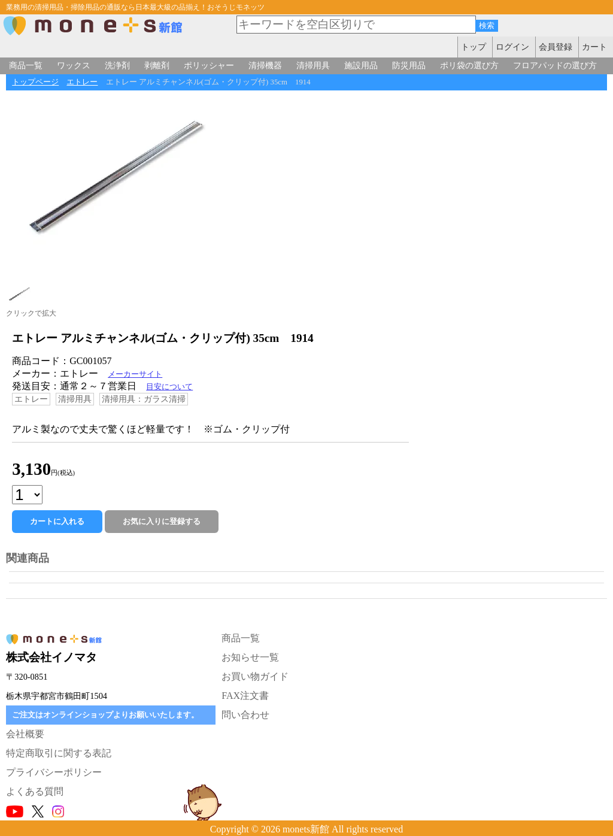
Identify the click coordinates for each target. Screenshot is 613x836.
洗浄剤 (117, 65)
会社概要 (25, 734)
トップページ (35, 82)
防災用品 (409, 65)
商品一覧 (26, 65)
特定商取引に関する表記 (58, 753)
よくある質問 (34, 791)
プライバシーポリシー (54, 772)
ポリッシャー (209, 65)
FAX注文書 (245, 695)
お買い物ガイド (255, 676)
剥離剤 (156, 65)
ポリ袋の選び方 (469, 65)
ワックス (73, 65)
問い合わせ (245, 715)
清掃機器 (265, 65)
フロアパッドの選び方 (555, 65)
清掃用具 (313, 65)
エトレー (82, 82)
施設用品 (361, 65)
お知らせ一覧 (250, 657)
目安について (169, 387)
